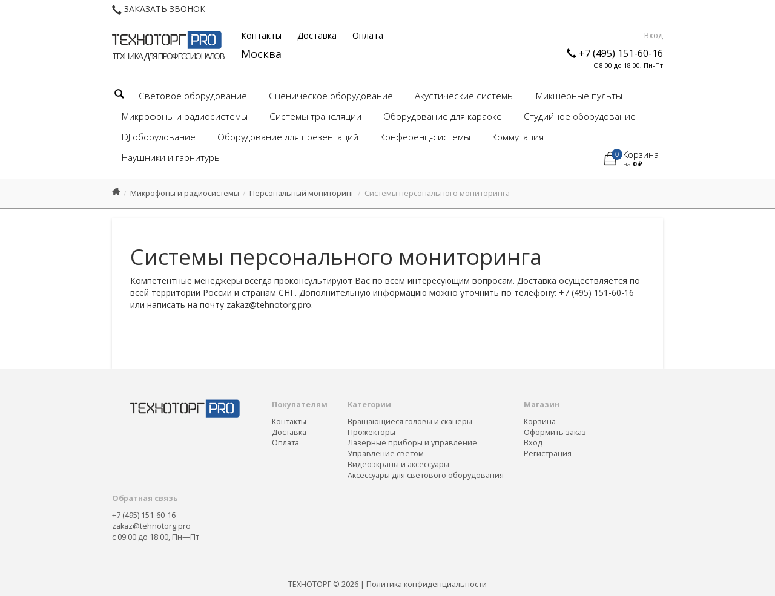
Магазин (541, 404)
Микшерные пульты (579, 96)
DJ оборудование (159, 137)
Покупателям (300, 404)
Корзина (540, 421)
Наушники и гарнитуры (171, 157)
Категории (369, 404)
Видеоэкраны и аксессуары (398, 464)
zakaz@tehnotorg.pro (151, 526)
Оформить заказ (555, 432)
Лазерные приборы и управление (412, 442)
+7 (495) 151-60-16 (621, 53)
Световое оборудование (193, 96)
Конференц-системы (425, 137)
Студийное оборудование (580, 116)
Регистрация (548, 453)
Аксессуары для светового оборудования (426, 475)
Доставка (317, 35)
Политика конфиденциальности (426, 584)
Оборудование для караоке (442, 116)
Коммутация (518, 137)
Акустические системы (464, 96)
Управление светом (386, 453)
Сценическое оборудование (331, 96)
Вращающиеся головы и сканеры (410, 421)
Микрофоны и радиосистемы (185, 116)
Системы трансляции (315, 116)
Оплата (367, 35)
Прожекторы (371, 432)
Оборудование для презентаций (287, 137)
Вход (653, 35)
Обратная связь (145, 498)
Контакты (261, 35)
